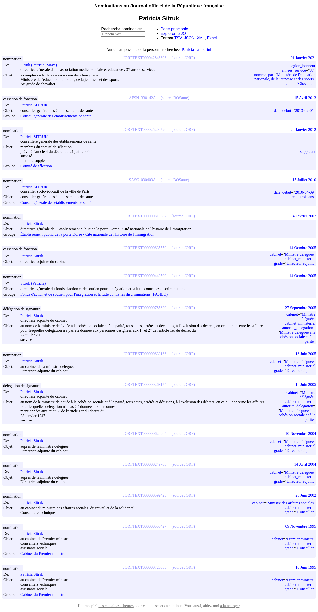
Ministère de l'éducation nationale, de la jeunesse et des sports (284, 77)
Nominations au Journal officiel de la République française (159, 5)
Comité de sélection (36, 166)
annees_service (294, 70)
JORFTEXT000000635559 (144, 248)
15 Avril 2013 (305, 98)
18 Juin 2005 (305, 354)
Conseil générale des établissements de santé (55, 116)
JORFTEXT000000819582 (144, 216)
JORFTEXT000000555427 (144, 526)
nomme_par (263, 75)
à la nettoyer (229, 606)
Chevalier (306, 83)
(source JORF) (183, 58)
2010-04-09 (304, 192)
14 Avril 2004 (305, 464)
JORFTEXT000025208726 (144, 129)
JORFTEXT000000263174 (144, 384)
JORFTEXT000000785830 (144, 308)
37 (312, 70)
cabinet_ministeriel (300, 259)
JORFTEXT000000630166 (144, 354)
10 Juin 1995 (305, 567)
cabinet (275, 254)
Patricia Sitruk (34, 223)
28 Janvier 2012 (303, 129)
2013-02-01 (304, 110)
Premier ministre (300, 539)
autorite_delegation (297, 328)
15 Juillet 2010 (304, 180)
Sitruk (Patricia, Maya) (40, 65)
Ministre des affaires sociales (291, 503)
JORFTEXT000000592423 (144, 495)
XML (201, 38)
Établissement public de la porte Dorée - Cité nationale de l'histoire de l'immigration (87, 234)
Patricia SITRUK (36, 105)
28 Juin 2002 (305, 495)
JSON (189, 38)
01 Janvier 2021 (303, 58)
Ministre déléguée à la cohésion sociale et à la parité (297, 336)
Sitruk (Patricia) (35, 283)
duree (292, 197)
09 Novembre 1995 (300, 526)
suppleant (307, 151)
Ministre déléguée (299, 254)
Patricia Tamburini (196, 49)
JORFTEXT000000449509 (144, 276)
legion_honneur (302, 66)
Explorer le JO (173, 33)
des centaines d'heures (116, 606)
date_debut (282, 110)
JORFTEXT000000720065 (144, 567)
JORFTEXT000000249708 (144, 464)
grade (289, 83)
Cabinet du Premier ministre (42, 554)
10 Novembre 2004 (300, 433)
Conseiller (305, 512)
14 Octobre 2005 (302, 248)
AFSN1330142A (142, 98)
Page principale (174, 29)
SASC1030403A (142, 180)
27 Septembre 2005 (300, 308)
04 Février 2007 (303, 216)
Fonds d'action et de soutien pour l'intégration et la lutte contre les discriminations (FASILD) (94, 294)
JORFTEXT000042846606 (144, 58)
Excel (212, 38)
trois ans (307, 197)
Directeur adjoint (300, 263)
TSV (178, 38)
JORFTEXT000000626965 (144, 433)
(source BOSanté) (175, 98)
